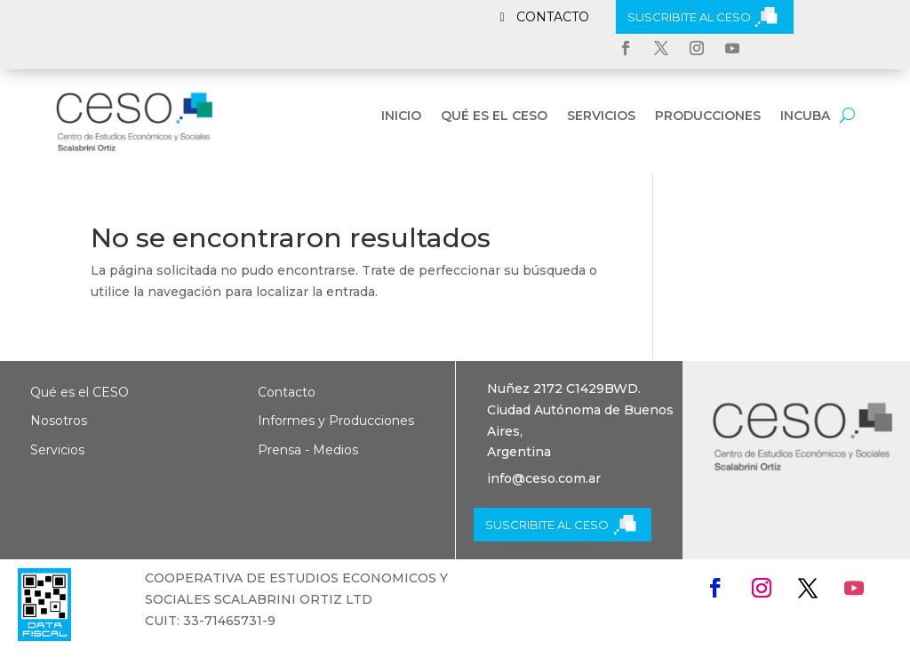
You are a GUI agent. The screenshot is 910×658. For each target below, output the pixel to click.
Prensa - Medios (308, 450)
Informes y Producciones (336, 421)
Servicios (601, 116)
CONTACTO (552, 17)
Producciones (708, 116)
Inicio (401, 116)
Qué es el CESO (494, 116)
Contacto (286, 392)
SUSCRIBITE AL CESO (689, 17)
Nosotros (58, 421)
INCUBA (805, 116)
